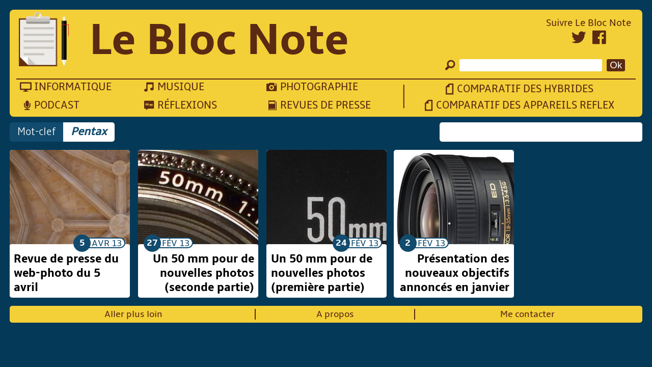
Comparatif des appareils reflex (525, 105)
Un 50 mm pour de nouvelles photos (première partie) (321, 273)
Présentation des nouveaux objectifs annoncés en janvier (454, 273)
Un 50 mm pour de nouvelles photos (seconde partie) (203, 273)
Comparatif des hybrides (525, 89)
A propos (335, 314)
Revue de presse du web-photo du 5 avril (66, 273)
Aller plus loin (133, 314)
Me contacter (527, 314)
